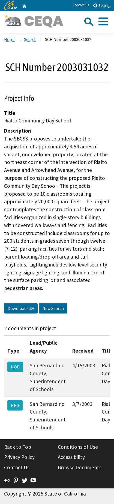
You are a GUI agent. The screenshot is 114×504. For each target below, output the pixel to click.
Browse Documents (79, 467)
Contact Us (81, 5)
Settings (102, 5)
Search (30, 39)
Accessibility (71, 457)
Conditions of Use (78, 447)
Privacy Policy (19, 457)
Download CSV (21, 308)
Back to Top (17, 447)
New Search (53, 308)
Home (10, 39)
